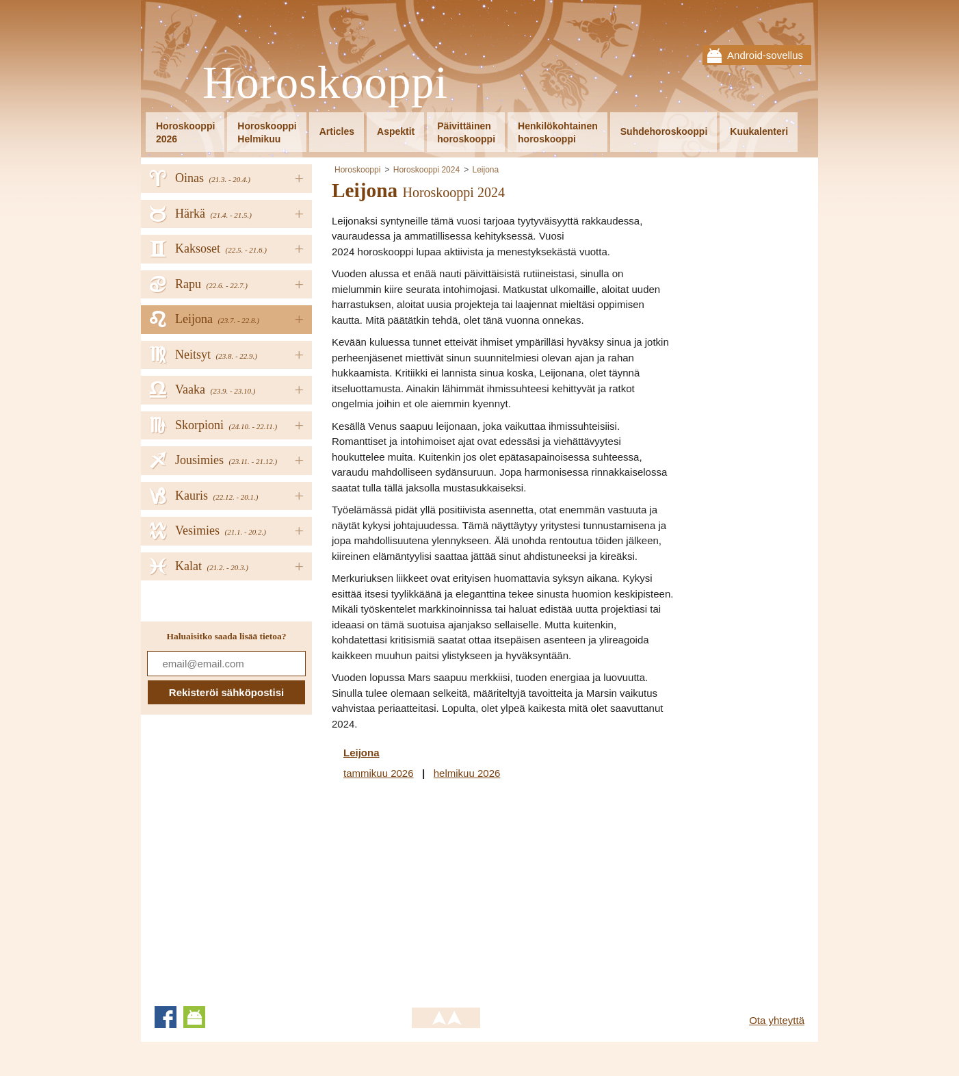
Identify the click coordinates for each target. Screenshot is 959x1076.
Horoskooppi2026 (185, 132)
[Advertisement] (447, 890)
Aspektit (396, 131)
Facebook (165, 1017)
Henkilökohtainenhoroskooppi (558, 132)
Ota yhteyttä (776, 1020)
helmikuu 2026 (467, 773)
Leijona (485, 170)
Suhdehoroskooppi (664, 131)
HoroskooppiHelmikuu (266, 132)
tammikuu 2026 (378, 773)
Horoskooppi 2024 (426, 170)
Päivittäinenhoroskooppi (466, 132)
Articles (336, 131)
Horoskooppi (325, 83)
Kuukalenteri (759, 131)
